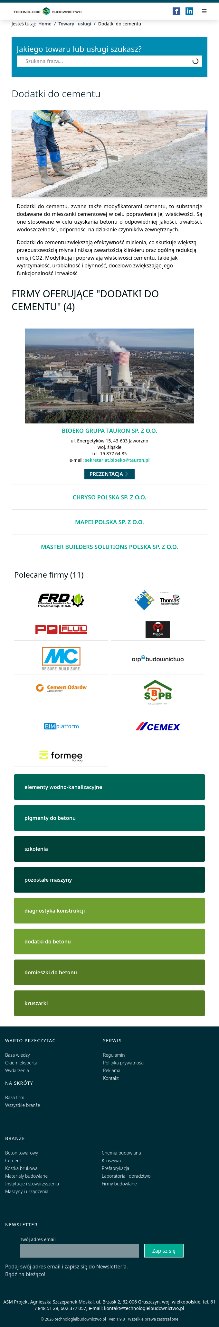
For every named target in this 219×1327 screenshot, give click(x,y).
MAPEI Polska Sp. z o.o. (109, 522)
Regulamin (114, 1055)
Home (45, 24)
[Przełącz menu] (204, 11)
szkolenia (36, 848)
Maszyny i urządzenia (26, 1191)
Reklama (111, 1070)
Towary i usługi (74, 24)
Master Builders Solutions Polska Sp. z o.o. (109, 547)
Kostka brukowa (21, 1168)
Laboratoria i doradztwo (126, 1176)
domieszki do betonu (50, 972)
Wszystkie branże (22, 1105)
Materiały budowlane (26, 1176)
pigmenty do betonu (50, 817)
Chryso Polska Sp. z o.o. (110, 497)
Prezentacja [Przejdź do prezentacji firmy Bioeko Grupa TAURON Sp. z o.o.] (109, 474)
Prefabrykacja (115, 1168)
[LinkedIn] (189, 11)
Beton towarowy (21, 1153)
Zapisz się (164, 1250)
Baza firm (14, 1097)
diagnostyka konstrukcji (54, 910)
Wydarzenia (17, 1070)
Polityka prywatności (123, 1063)
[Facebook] (176, 11)
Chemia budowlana (121, 1153)
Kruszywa (111, 1160)
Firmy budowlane (119, 1184)
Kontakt (111, 1078)
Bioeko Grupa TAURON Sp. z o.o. (109, 430)
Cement (13, 1160)
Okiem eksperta (21, 1063)
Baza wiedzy (17, 1055)
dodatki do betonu (47, 941)
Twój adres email (38, 1239)
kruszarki (36, 1003)
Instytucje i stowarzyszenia (32, 1184)
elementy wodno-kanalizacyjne (63, 787)
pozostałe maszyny (48, 879)
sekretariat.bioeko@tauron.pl (117, 460)
